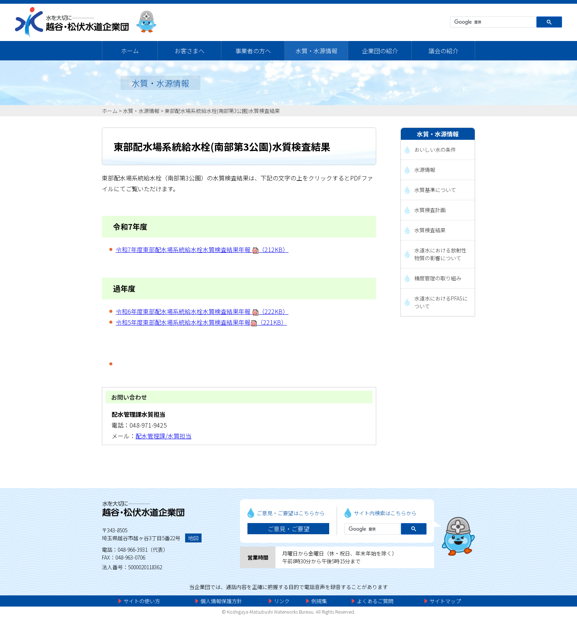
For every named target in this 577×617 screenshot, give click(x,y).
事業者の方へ (253, 50)
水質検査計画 (430, 210)
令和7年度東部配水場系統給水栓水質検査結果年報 (202, 249)
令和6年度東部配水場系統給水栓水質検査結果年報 (202, 311)
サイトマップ (445, 601)
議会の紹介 (443, 50)
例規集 (319, 601)
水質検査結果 (430, 230)
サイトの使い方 (142, 601)
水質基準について (435, 189)
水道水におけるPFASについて (441, 302)
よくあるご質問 (375, 601)
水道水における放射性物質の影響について (440, 254)
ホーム (130, 50)
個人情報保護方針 (221, 601)
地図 (193, 538)
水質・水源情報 (316, 50)
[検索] (492, 22)
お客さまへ (190, 50)
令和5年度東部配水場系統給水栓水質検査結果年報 (201, 322)
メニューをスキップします (320, 5)
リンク (282, 601)
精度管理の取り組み (437, 278)
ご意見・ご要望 (288, 528)
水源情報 (424, 169)
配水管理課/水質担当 (163, 435)
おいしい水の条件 (435, 149)
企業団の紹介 (380, 50)
